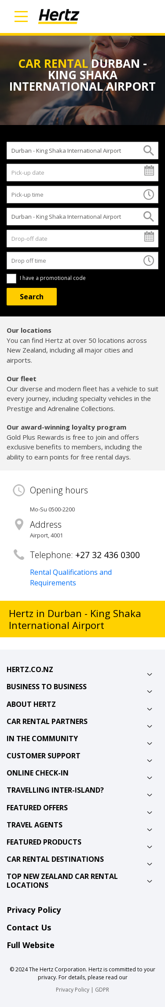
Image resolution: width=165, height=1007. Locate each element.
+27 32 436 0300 (107, 555)
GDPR (102, 989)
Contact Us (29, 927)
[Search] (32, 296)
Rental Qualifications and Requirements (71, 577)
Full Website (31, 945)
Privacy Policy (34, 909)
